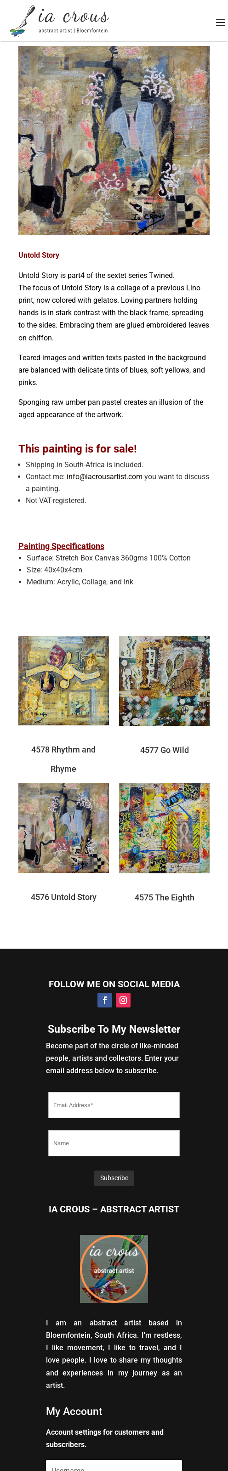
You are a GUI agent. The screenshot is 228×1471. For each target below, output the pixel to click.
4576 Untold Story (64, 897)
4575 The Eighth (164, 897)
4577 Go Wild (164, 750)
